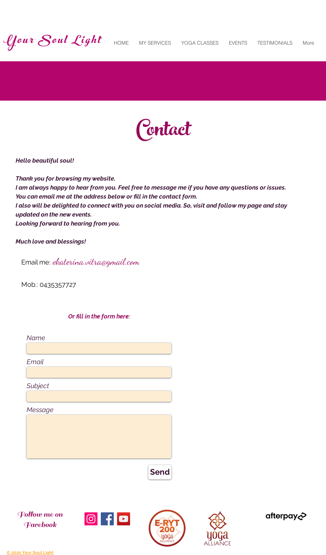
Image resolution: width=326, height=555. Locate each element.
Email (35, 361)
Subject (38, 385)
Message (40, 409)
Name (36, 337)
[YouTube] (123, 518)
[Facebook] (107, 518)
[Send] (159, 472)
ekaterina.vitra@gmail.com (96, 261)
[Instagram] (90, 518)
